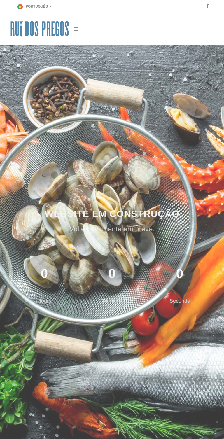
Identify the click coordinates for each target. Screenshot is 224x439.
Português (35, 6)
